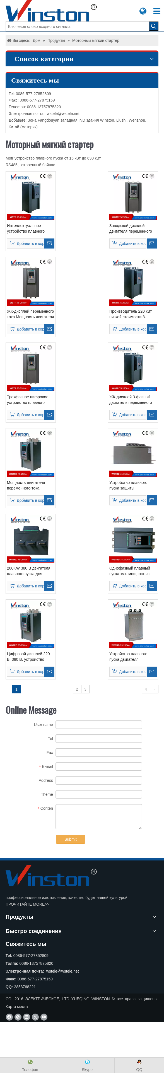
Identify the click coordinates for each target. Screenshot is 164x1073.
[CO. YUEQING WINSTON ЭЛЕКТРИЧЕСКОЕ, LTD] (51, 875)
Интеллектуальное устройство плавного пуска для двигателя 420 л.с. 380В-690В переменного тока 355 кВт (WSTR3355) (30, 228)
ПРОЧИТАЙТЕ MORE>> (27, 904)
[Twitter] (35, 1017)
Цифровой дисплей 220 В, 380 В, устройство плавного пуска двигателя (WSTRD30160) (30, 657)
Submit (70, 839)
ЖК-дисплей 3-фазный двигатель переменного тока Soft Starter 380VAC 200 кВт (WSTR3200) (131, 400)
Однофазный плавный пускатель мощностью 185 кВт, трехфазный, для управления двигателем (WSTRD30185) (132, 571)
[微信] (18, 1017)
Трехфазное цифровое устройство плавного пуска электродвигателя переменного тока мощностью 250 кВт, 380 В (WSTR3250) (29, 400)
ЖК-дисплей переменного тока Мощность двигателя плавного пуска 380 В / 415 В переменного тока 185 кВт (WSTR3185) (30, 314)
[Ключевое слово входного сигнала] (77, 26)
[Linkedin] (26, 1017)
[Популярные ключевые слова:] (153, 26)
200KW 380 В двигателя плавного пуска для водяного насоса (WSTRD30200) (28, 571)
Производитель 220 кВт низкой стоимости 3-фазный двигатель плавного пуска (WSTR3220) (130, 314)
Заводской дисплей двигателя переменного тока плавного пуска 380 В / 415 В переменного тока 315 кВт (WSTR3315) (132, 228)
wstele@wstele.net (63, 113)
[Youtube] (43, 1017)
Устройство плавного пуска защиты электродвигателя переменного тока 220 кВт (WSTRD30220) (132, 485)
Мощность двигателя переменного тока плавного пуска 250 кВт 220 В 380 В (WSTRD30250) (28, 485)
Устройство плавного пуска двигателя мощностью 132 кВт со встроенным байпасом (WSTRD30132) (129, 657)
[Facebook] (9, 1017)
